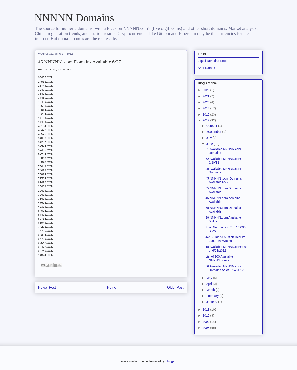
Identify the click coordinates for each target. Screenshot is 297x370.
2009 (206, 321)
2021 (206, 96)
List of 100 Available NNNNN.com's (219, 258)
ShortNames (206, 68)
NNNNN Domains (74, 17)
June (210, 144)
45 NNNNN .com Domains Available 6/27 (223, 180)
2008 (206, 327)
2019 (206, 108)
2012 (206, 120)
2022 (206, 90)
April (209, 284)
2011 (206, 309)
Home (111, 287)
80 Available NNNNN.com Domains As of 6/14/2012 (224, 268)
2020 (206, 102)
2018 (206, 114)
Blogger (170, 361)
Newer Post (47, 287)
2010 (206, 315)
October (212, 125)
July (209, 137)
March (211, 290)
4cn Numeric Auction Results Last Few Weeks (225, 239)
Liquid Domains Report (213, 61)
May (209, 278)
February (213, 296)
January (212, 302)
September (214, 131)
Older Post (175, 287)
